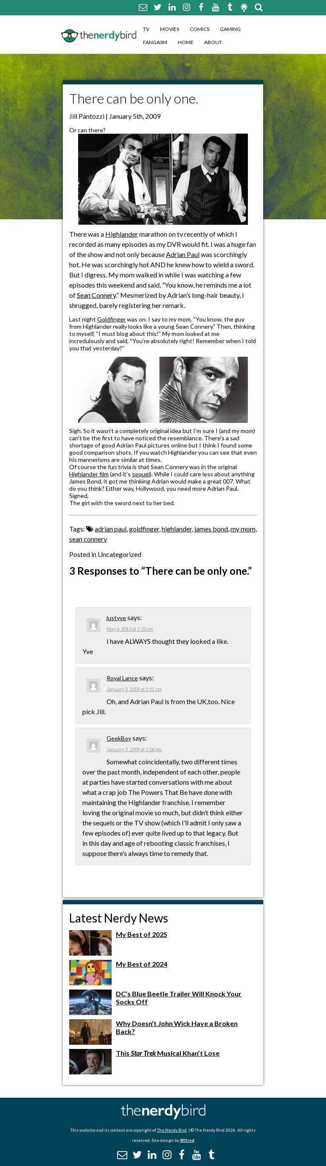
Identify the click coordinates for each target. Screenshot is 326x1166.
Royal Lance (122, 678)
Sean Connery (96, 295)
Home (186, 42)
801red (187, 1140)
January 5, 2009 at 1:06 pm (134, 749)
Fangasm (155, 42)
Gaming (230, 29)
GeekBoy (119, 738)
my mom (243, 529)
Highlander (121, 234)
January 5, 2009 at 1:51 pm (134, 689)
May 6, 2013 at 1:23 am (130, 629)
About (213, 42)
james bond (211, 529)
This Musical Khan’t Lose (167, 1053)
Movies (169, 29)
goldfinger (144, 529)
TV (146, 29)
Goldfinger (111, 319)
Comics (199, 29)
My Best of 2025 (141, 934)
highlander (177, 529)
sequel (141, 474)
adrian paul (110, 529)
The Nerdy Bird (172, 1129)
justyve (116, 617)
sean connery (88, 539)
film (103, 474)
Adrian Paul (183, 254)
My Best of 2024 (141, 964)
